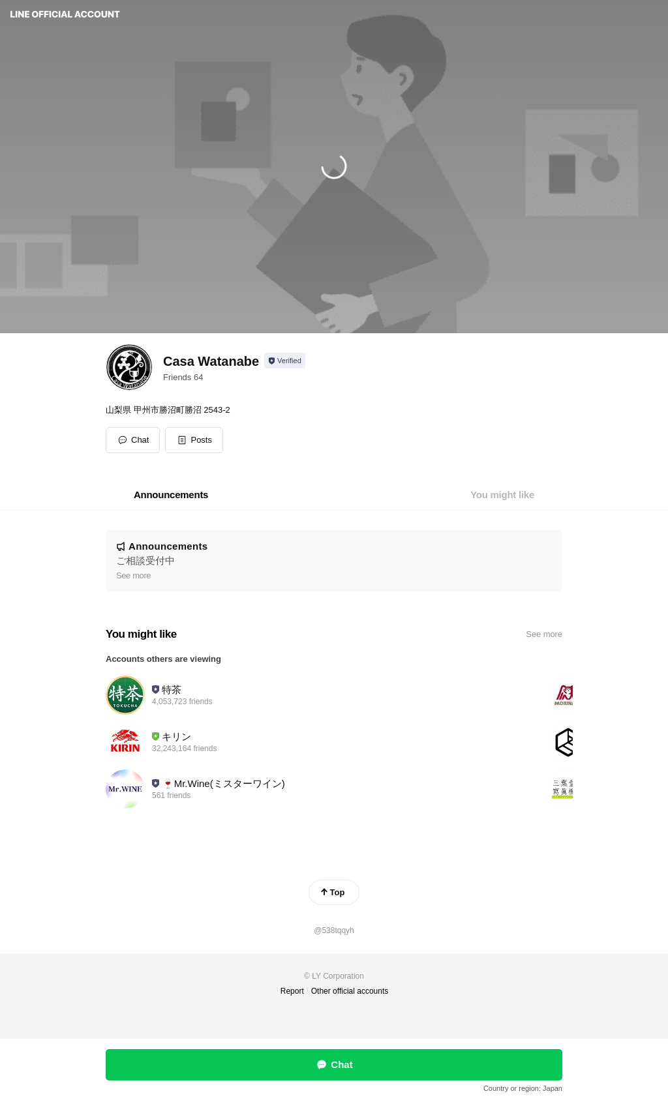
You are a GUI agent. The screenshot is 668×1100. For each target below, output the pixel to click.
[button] (194, 440)
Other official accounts (350, 991)
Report (292, 991)
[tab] (171, 495)
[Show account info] (284, 360)
